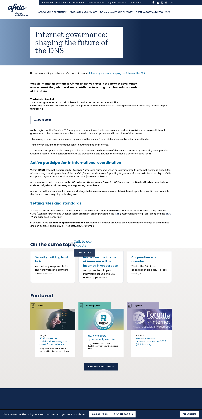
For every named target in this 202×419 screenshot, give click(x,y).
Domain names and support (116, 12)
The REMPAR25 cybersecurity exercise (101, 368)
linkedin (157, 2)
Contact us (135, 2)
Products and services (83, 12)
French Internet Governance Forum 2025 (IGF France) (151, 372)
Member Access (96, 2)
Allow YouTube (42, 120)
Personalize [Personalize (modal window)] (189, 414)
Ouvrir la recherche (174, 12)
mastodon (166, 2)
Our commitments (76, 73)
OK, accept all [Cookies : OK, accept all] (100, 414)
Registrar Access (117, 2)
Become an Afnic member (56, 2)
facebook (153, 2)
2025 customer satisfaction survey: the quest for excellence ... (54, 372)
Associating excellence (52, 12)
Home (33, 73)
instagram (162, 2)
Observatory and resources (153, 12)
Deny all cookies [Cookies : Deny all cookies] (123, 414)
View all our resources (101, 397)
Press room (79, 2)
